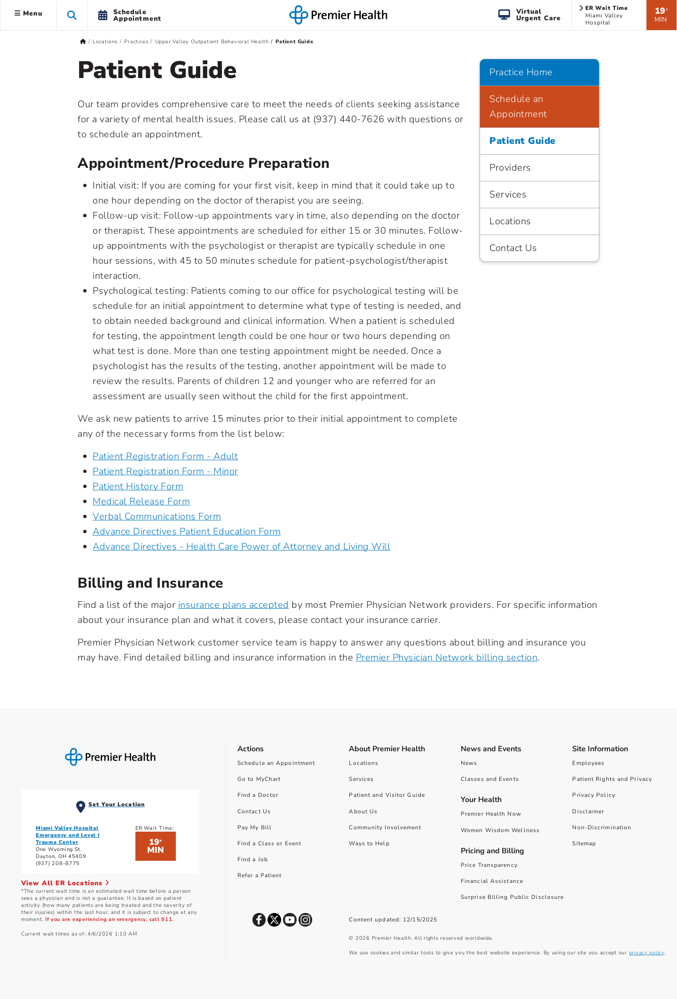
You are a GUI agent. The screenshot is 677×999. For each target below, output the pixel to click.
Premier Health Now (491, 814)
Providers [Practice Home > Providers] (510, 167)
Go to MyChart (259, 779)
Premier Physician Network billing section (447, 657)
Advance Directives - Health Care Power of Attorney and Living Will (241, 546)
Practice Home (521, 72)
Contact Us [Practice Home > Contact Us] (513, 248)
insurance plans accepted (233, 604)
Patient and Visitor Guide (387, 795)
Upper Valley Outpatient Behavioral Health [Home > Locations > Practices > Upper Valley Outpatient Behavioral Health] (212, 41)
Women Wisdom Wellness (500, 830)
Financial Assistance (492, 881)
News (469, 763)
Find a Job (252, 859)
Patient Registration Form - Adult (165, 456)
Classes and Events (490, 779)
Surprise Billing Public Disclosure (512, 897)
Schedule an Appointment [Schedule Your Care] (276, 763)
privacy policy (646, 952)
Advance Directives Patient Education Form (187, 531)
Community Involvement (385, 827)
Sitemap (584, 843)
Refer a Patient (259, 875)
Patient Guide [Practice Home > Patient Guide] (522, 140)
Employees (588, 763)
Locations (363, 763)
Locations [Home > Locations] (105, 41)
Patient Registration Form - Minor (165, 471)
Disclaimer (588, 811)
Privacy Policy (593, 795)
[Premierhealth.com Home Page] (83, 41)
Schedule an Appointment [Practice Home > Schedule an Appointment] (518, 106)
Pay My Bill (254, 827)
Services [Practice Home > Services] (508, 194)
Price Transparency (489, 865)
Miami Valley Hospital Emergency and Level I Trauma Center (68, 835)
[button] (72, 14)
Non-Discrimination (601, 827)
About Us (363, 811)
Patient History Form (138, 486)
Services (361, 779)
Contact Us (254, 811)
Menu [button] (28, 13)
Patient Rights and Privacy (612, 779)
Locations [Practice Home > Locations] (510, 221)
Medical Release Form (141, 501)
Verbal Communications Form (157, 516)
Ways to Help (369, 843)
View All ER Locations (65, 883)
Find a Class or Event (269, 843)
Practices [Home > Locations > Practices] (136, 41)
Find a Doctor (257, 795)
